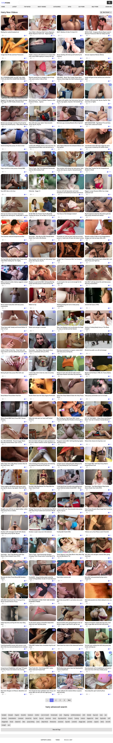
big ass (41, 718)
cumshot (74, 721)
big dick (67, 721)
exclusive (60, 721)
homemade (54, 715)
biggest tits (90, 718)
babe (96, 718)
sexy (101, 715)
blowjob (10, 715)
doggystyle (5, 721)
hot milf (108, 721)
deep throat (45, 721)
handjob (4, 715)
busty (54, 718)
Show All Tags (56, 729)
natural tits (28, 718)
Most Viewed (42, 6)
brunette (23, 715)
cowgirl (4, 725)
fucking (77, 718)
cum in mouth (45, 715)
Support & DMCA (46, 740)
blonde (89, 715)
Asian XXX (108, 6)
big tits (35, 718)
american (48, 718)
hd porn (70, 718)
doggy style (82, 721)
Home (3, 6)
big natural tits (62, 718)
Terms (58, 740)
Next (69, 700)
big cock (95, 715)
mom (37, 721)
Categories (56, 6)
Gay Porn (81, 6)
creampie (20, 718)
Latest (14, 6)
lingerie (17, 715)
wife (84, 715)
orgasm (96, 721)
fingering (66, 715)
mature (83, 718)
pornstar (89, 721)
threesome (53, 721)
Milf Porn (95, 6)
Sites (69, 6)
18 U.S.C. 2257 (68, 740)
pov (9, 725)
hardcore (30, 715)
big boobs (103, 718)
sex (106, 715)
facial (11, 721)
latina (102, 721)
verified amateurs (76, 715)
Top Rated (27, 6)
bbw (24, 721)
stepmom (17, 721)
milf (109, 718)
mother (37, 715)
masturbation (12, 718)
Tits (5, 3)
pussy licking (30, 721)
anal (60, 715)
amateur (4, 718)
